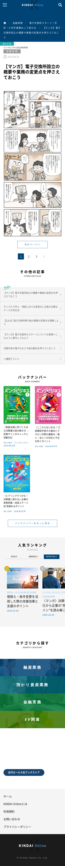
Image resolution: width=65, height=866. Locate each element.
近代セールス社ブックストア (24, 772)
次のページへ (32, 244)
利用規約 (9, 811)
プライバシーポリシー (17, 826)
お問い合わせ (11, 819)
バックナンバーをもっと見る (32, 523)
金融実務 (18, 23)
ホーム (7, 796)
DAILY (14, 556)
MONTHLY (51, 556)
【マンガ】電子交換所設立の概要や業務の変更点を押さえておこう (32, 33)
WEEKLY (33, 556)
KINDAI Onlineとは (15, 804)
